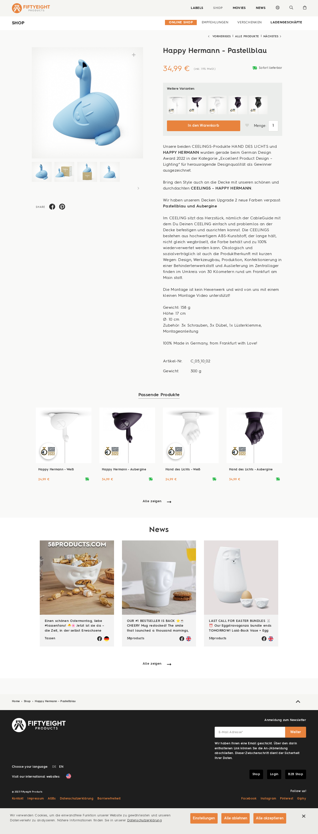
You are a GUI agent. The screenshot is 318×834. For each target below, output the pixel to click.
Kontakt (17, 798)
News (260, 8)
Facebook (249, 798)
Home (16, 700)
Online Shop (181, 22)
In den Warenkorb (203, 125)
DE (54, 766)
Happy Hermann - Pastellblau (55, 700)
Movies (238, 8)
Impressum (35, 798)
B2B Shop (295, 773)
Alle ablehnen (234, 818)
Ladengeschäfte (286, 22)
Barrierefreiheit (108, 798)
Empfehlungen (215, 22)
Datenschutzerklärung (77, 798)
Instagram (268, 798)
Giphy (301, 798)
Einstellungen (203, 818)
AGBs (52, 798)
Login (274, 773)
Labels (196, 8)
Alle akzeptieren (269, 818)
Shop (217, 8)
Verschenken (249, 22)
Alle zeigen (152, 500)
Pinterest (286, 798)
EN (61, 766)
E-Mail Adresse (231, 731)
